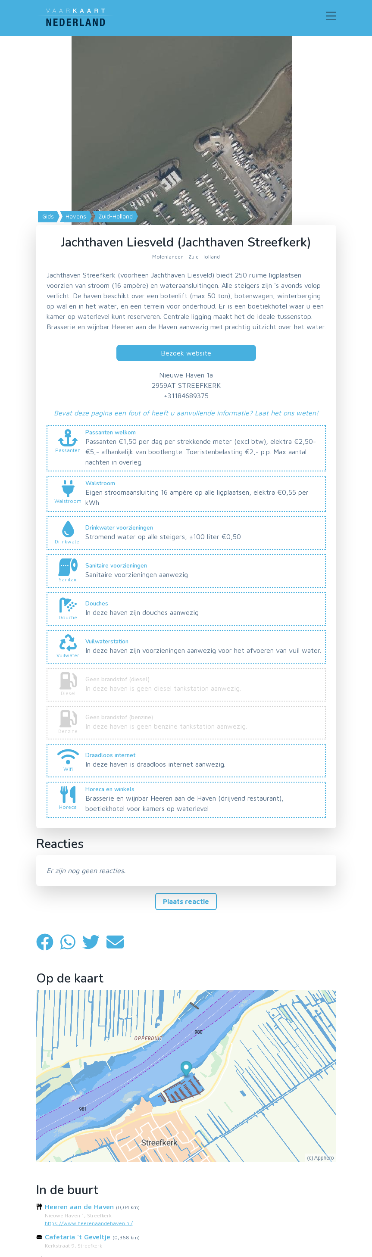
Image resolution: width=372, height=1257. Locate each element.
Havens (75, 216)
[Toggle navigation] (331, 16)
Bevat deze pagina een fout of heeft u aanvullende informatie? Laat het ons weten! (186, 413)
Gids (47, 216)
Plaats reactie (186, 901)
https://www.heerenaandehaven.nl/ (89, 1223)
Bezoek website (186, 353)
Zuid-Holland (115, 216)
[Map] (186, 193)
